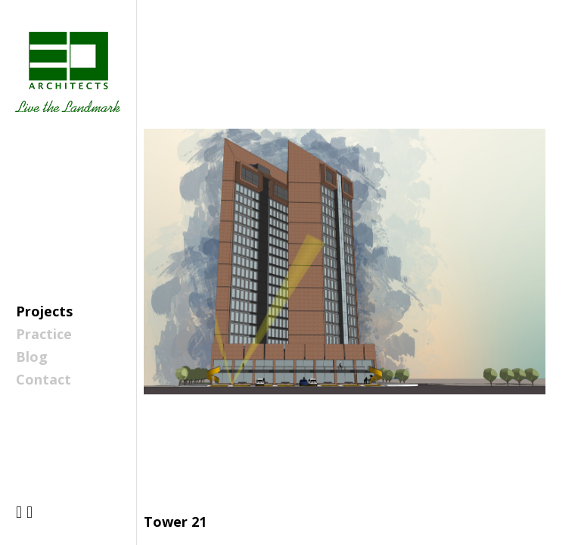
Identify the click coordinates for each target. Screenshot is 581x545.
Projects (44, 311)
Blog (32, 356)
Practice (44, 334)
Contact (43, 379)
